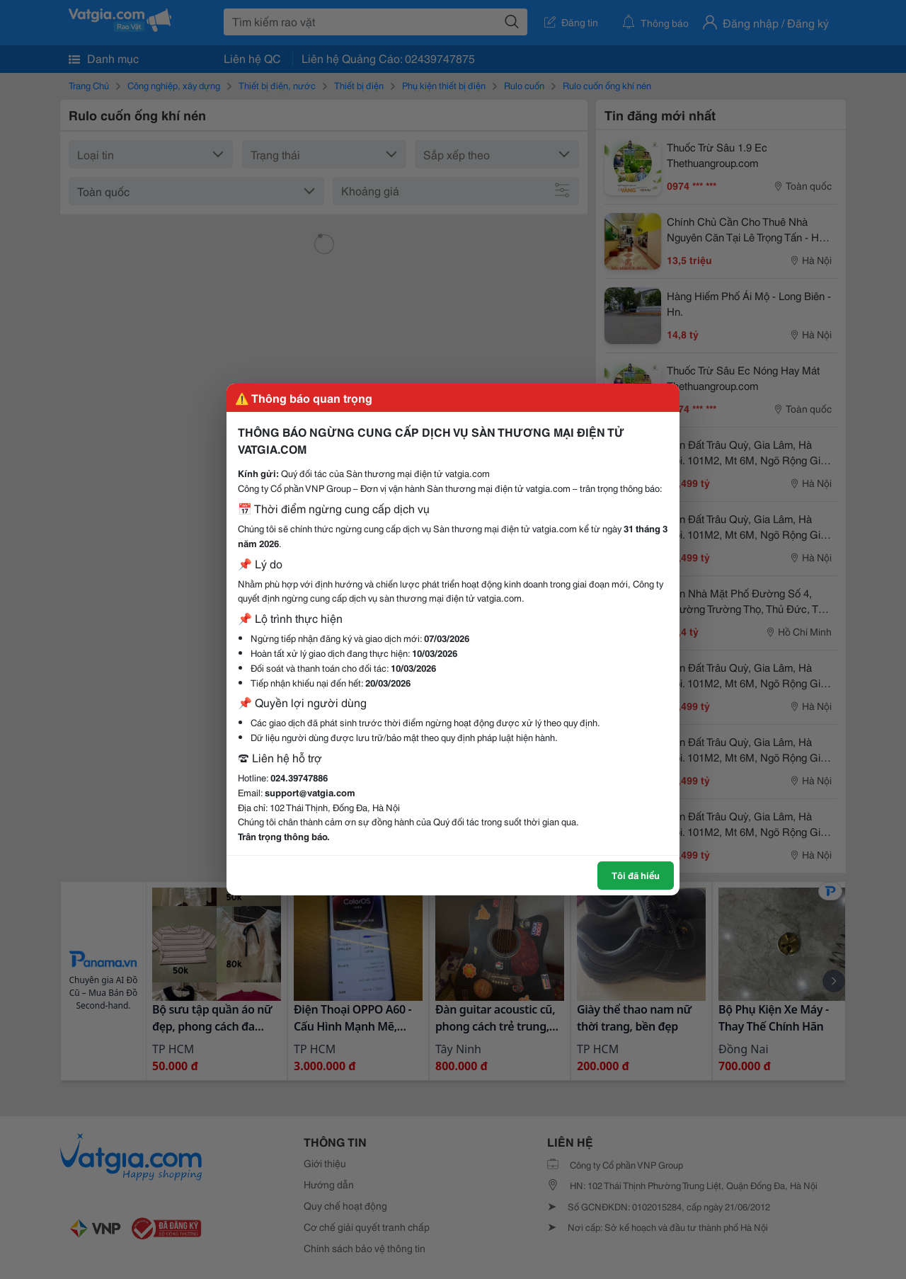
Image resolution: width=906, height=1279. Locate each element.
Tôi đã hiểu (636, 874)
